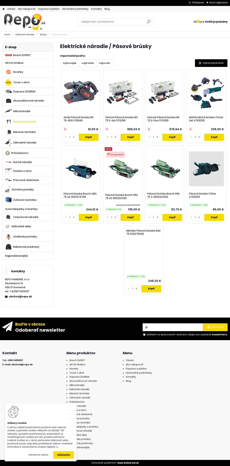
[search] (149, 23)
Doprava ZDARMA (20, 91)
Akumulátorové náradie (24, 100)
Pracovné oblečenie (22, 180)
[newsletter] (215, 327)
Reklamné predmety (22, 246)
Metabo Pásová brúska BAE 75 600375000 (143, 232)
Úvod (7, 34)
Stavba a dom (18, 171)
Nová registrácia (219, 2)
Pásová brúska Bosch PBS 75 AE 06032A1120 (121, 196)
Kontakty (96, 9)
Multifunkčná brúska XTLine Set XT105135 (206, 119)
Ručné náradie (18, 162)
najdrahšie (88, 63)
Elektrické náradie (25, 34)
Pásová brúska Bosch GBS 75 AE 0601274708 (80, 195)
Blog (107, 9)
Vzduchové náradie (21, 217)
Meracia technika (20, 132)
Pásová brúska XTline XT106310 (202, 195)
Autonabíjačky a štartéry (21, 209)
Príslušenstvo (16, 153)
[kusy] (70, 137)
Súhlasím (63, 455)
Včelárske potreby (21, 236)
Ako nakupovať (27, 9)
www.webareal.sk (128, 462)
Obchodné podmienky (75, 9)
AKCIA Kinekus (14, 63)
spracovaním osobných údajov (178, 334)
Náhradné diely (18, 226)
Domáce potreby (19, 189)
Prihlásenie (198, 2)
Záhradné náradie (20, 142)
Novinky (14, 72)
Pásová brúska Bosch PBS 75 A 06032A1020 (163, 195)
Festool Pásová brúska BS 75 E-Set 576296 (121, 119)
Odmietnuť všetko (38, 454)
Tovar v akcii (17, 82)
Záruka (11, 9)
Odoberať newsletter (40, 330)
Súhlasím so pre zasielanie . (187, 334)
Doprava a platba (48, 9)
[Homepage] (3, 9)
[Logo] (24, 22)
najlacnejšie (69, 63)
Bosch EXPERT (18, 55)
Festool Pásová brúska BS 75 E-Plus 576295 (163, 119)
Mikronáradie (17, 111)
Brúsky (43, 34)
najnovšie (104, 63)
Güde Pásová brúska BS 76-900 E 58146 (79, 119)
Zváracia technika (20, 200)
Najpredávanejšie (16, 256)
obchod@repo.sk (20, 296)
